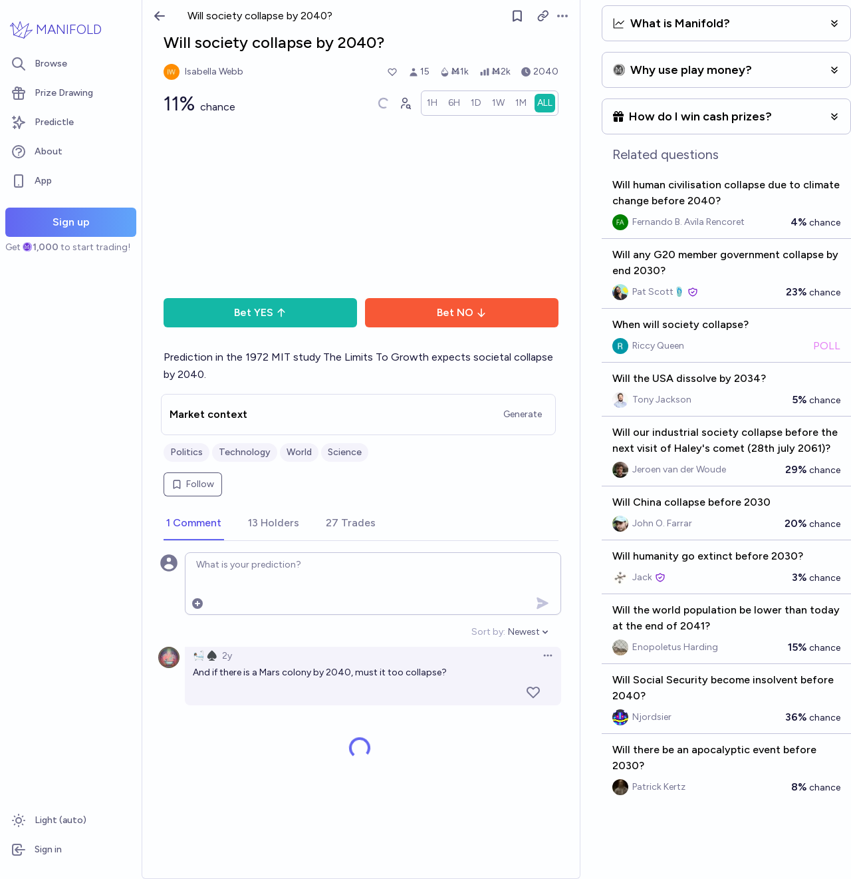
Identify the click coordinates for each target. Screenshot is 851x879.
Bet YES (260, 312)
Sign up (71, 222)
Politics (186, 452)
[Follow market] (518, 16)
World (299, 452)
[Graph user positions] (405, 103)
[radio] (432, 103)
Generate (522, 414)
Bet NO (462, 312)
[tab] (194, 523)
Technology (245, 452)
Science (345, 452)
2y (227, 655)
